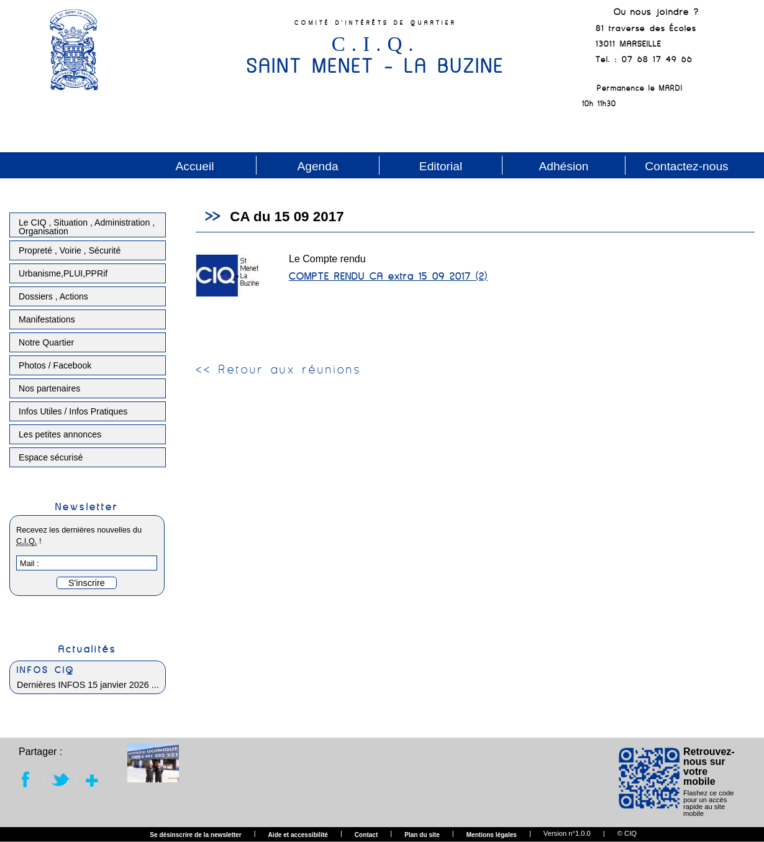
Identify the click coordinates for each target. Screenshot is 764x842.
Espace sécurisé (51, 457)
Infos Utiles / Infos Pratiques (73, 411)
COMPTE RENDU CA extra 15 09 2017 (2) (388, 276)
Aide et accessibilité (298, 835)
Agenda (317, 166)
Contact (366, 835)
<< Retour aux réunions (279, 369)
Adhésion (563, 166)
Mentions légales (491, 835)
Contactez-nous (686, 166)
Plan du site (422, 835)
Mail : (29, 563)
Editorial (440, 166)
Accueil (195, 166)
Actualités (87, 649)
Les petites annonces (60, 434)
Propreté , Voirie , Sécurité (70, 250)
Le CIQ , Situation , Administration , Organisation (87, 226)
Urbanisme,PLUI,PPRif (63, 273)
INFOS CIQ (46, 669)
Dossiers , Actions (53, 296)
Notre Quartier (46, 342)
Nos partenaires (49, 388)
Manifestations (47, 319)
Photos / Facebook (55, 365)
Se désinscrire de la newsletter (195, 835)
